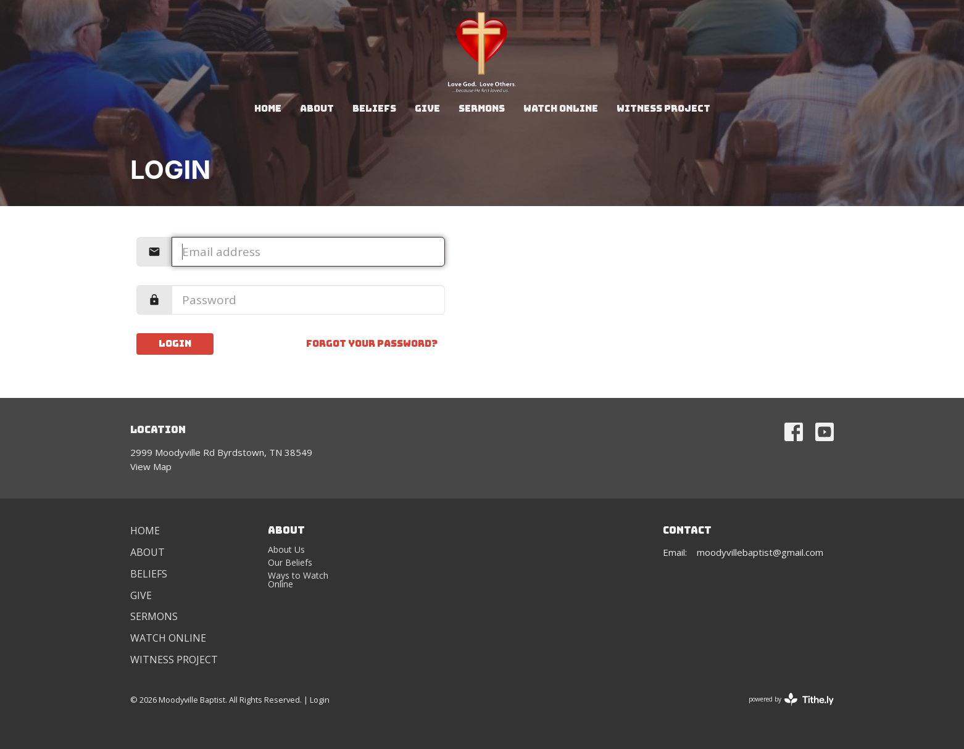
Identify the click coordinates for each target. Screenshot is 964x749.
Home (267, 108)
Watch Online (560, 108)
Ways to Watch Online (298, 579)
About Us (286, 549)
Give (427, 108)
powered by (791, 699)
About (317, 108)
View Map (151, 466)
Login (175, 343)
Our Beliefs (290, 562)
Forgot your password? (372, 343)
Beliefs (374, 108)
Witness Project (663, 108)
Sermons (482, 108)
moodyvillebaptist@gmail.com (760, 552)
